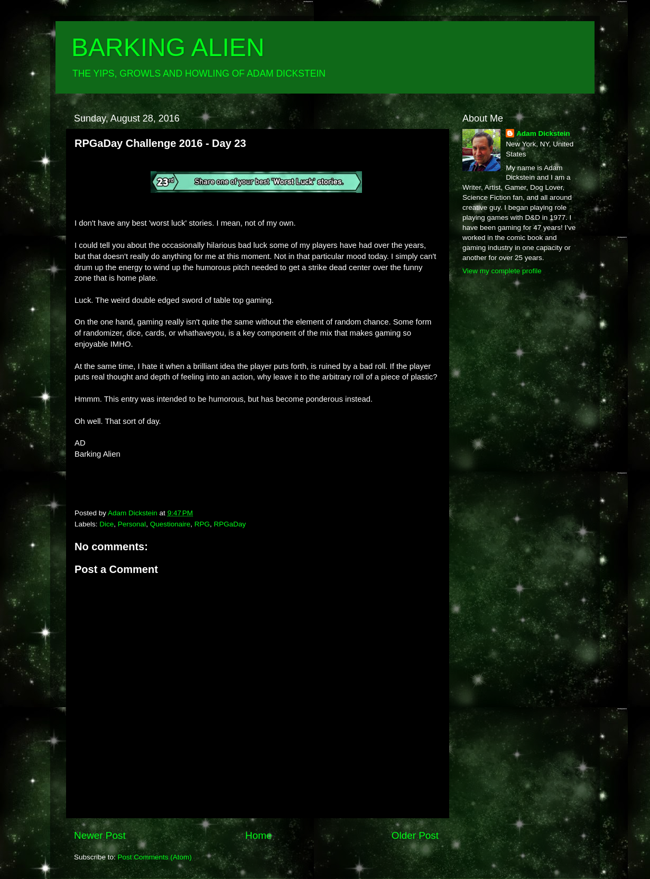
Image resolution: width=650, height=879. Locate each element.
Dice (106, 524)
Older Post (415, 835)
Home (258, 835)
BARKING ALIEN (167, 47)
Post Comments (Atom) (155, 857)
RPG (202, 524)
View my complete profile (502, 271)
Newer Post (100, 835)
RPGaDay (229, 524)
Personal (132, 524)
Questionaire (170, 524)
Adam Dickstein (543, 133)
